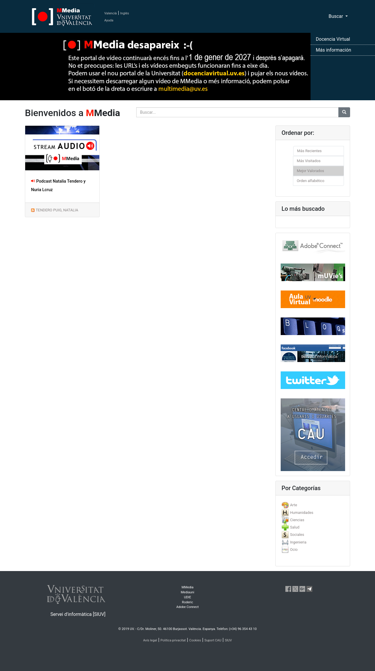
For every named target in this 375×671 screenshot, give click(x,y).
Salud (294, 527)
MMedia (188, 587)
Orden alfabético (310, 181)
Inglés (124, 13)
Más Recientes (309, 151)
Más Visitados (309, 161)
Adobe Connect (187, 607)
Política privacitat (173, 640)
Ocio (294, 549)
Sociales (297, 534)
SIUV (228, 640)
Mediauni (187, 592)
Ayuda (108, 20)
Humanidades (301, 512)
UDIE (187, 597)
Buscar (336, 16)
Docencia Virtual (333, 39)
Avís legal (150, 640)
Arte (293, 505)
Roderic (187, 602)
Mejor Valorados (310, 171)
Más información (333, 50)
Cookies (195, 640)
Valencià (110, 13)
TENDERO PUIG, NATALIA (57, 210)
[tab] (313, 505)
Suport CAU (212, 640)
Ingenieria (298, 542)
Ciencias (297, 520)
